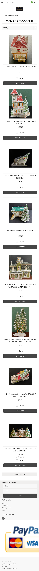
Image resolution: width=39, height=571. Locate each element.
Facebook (3, 518)
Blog (3, 510)
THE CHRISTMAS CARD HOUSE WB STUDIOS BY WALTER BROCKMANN (20, 450)
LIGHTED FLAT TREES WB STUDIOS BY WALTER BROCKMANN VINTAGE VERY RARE (20, 340)
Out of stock (20, 138)
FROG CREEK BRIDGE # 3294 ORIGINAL (20, 230)
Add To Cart (20, 83)
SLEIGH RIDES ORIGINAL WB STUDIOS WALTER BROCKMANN (20, 177)
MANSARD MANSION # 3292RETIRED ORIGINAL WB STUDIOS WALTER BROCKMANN (20, 286)
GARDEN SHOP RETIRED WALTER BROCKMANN (20, 67)
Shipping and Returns (8, 508)
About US (4, 503)
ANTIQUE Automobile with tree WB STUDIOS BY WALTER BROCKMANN (20, 395)
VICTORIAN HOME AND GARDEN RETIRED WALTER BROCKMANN (20, 122)
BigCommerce (13, 568)
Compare (22, 78)
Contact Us (5, 505)
